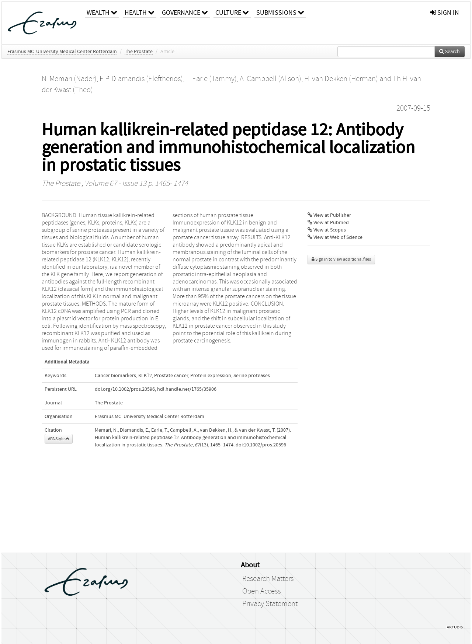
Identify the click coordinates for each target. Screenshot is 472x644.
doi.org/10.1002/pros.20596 (125, 389)
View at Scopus (327, 230)
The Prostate (139, 52)
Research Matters (268, 578)
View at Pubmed (328, 223)
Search (449, 52)
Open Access (261, 591)
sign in (444, 13)
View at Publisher (329, 215)
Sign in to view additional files (341, 259)
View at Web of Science (335, 237)
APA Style (58, 438)
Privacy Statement (270, 603)
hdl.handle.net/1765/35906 (186, 389)
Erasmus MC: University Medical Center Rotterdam (62, 52)
